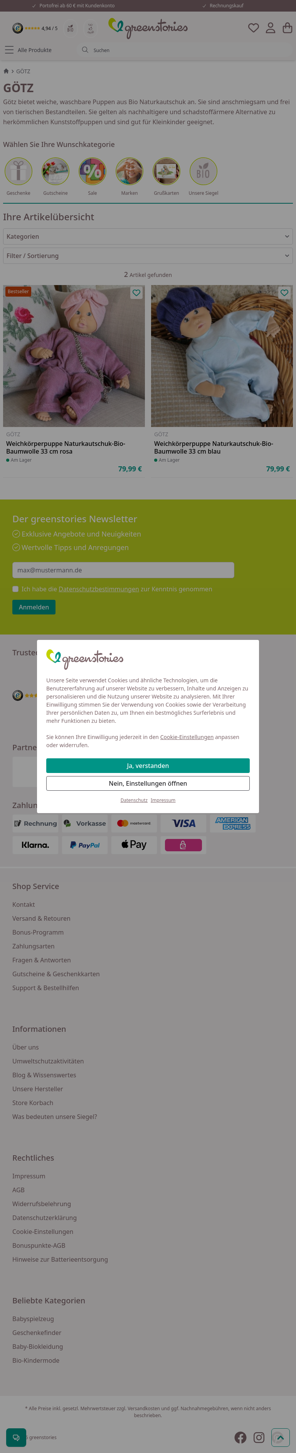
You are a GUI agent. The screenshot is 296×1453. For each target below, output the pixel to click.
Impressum (163, 800)
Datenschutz (134, 800)
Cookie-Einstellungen (187, 737)
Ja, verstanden (148, 765)
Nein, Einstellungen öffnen (148, 783)
